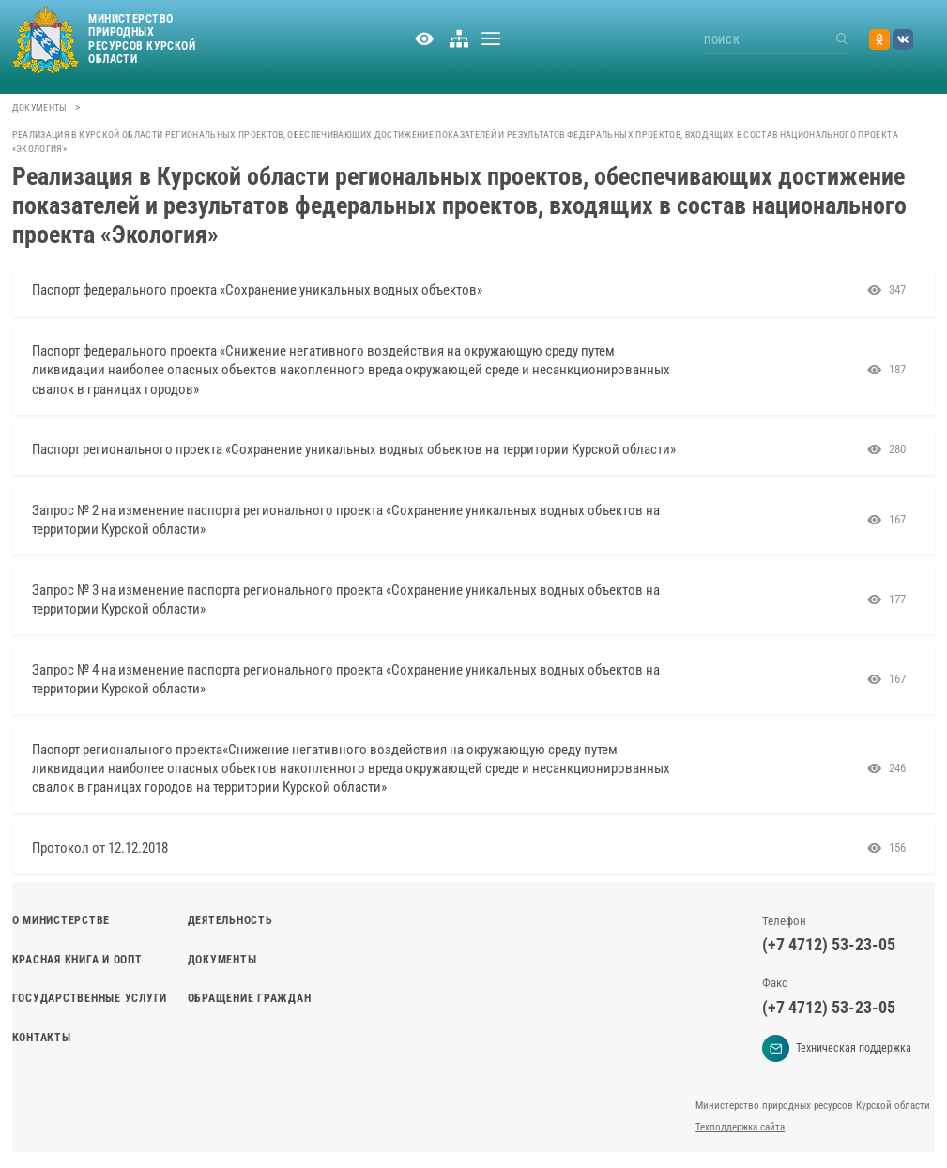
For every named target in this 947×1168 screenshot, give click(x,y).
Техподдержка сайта (740, 1127)
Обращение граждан (250, 998)
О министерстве (61, 920)
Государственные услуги (89, 998)
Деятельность (230, 920)
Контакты (41, 1037)
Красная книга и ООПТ (77, 959)
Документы (40, 107)
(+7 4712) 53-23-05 (828, 944)
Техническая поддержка (836, 1048)
